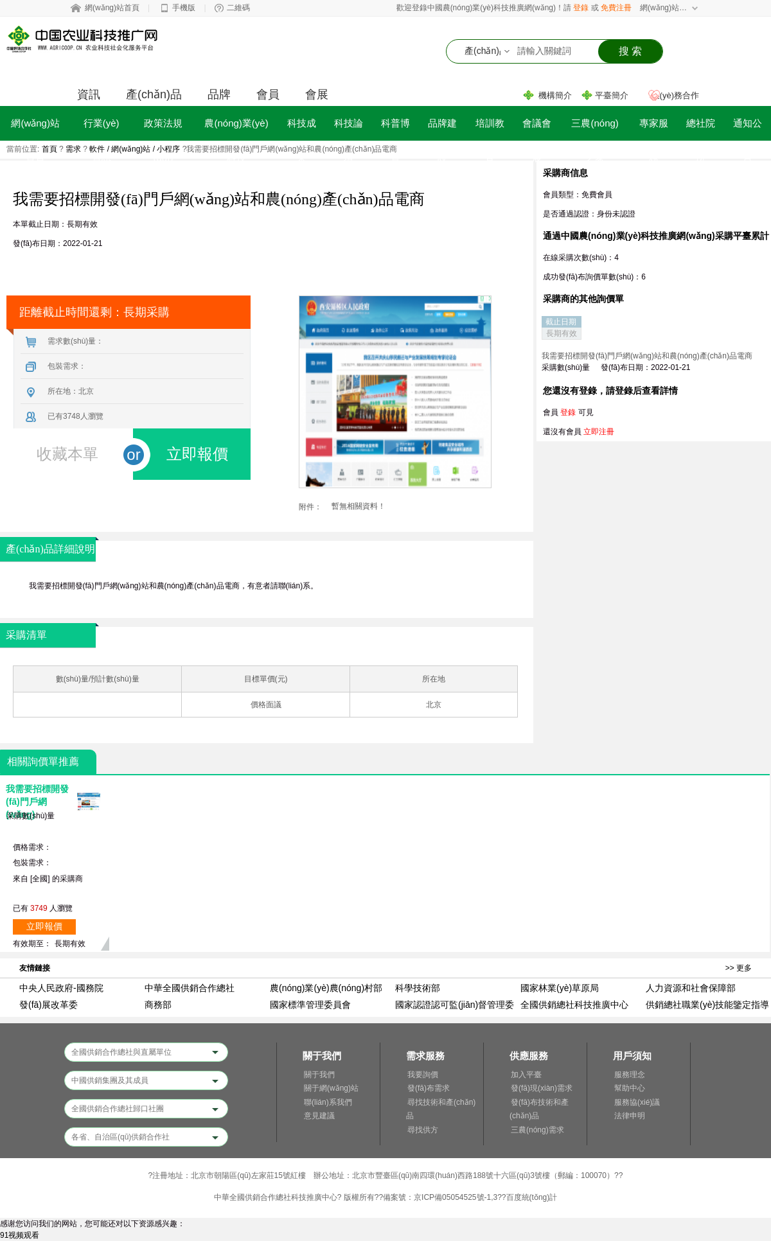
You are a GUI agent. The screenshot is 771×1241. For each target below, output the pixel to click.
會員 (267, 94)
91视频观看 (19, 1235)
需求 (73, 149)
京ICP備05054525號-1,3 (455, 1197)
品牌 (219, 94)
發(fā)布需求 (428, 1088)
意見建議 (319, 1115)
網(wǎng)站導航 (664, 7)
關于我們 (319, 1074)
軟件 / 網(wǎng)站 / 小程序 (134, 149)
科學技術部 (417, 988)
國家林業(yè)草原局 (559, 988)
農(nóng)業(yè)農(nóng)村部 (326, 988)
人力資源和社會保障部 (691, 988)
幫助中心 (629, 1088)
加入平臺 (526, 1074)
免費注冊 (616, 7)
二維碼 (238, 7)
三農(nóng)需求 (537, 1129)
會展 (316, 94)
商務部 (158, 1004)
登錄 (581, 7)
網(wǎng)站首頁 (112, 7)
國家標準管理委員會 (310, 1004)
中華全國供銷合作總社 (190, 988)
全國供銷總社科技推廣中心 (574, 1004)
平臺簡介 (611, 95)
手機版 (183, 7)
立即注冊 (599, 431)
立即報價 (44, 926)
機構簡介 (555, 95)
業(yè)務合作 (675, 95)
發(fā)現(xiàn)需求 (541, 1088)
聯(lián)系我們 (328, 1102)
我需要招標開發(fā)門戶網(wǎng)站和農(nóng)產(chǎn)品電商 (647, 355)
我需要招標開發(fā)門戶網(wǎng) (37, 802)
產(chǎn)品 (154, 94)
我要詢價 (422, 1074)
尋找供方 (422, 1129)
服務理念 (629, 1074)
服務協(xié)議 (637, 1102)
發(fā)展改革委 (48, 1004)
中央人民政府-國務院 (61, 988)
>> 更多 (738, 968)
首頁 (49, 149)
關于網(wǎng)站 (331, 1088)
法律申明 (629, 1115)
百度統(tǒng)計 (532, 1197)
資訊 (88, 94)
